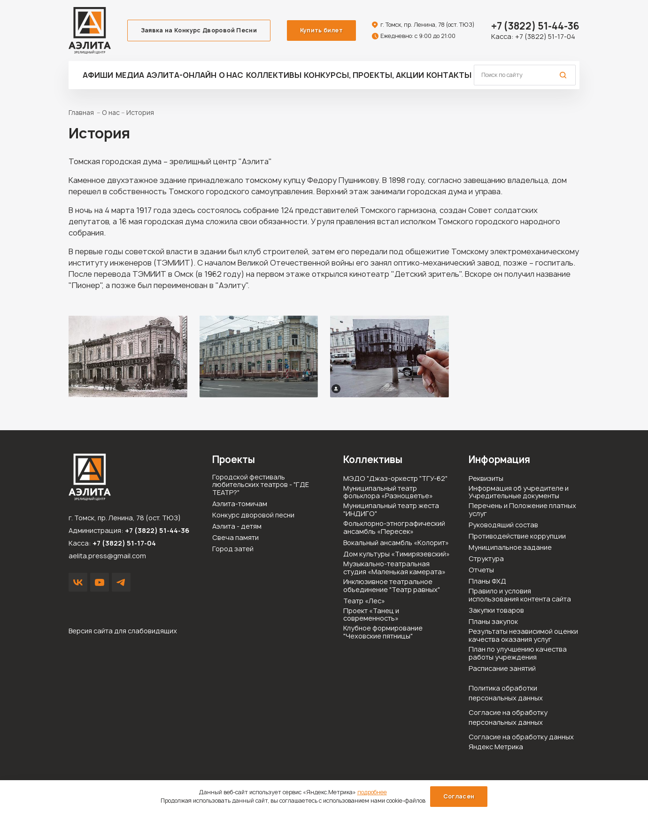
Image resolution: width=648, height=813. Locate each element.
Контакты (448, 75)
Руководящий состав (503, 525)
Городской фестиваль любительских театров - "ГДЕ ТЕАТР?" (260, 485)
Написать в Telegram (121, 582)
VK (78, 582)
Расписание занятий (502, 669)
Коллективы (273, 75)
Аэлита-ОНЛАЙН (181, 75)
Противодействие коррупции (517, 536)
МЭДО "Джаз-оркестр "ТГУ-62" (395, 479)
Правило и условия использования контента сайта (520, 595)
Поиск (563, 75)
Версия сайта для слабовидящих (123, 630)
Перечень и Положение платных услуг (522, 510)
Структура (486, 559)
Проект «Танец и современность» (371, 615)
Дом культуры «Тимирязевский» (396, 554)
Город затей (233, 549)
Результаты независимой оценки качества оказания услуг (523, 636)
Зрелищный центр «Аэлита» (90, 30)
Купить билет (321, 30)
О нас (231, 75)
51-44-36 (535, 26)
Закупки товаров (496, 611)
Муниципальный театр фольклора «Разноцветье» (388, 493)
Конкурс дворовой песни (253, 515)
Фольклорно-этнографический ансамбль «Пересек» (394, 528)
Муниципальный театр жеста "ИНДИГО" (391, 510)
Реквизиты (486, 479)
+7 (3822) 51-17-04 (545, 36)
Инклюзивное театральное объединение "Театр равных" (391, 586)
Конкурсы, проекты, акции (364, 75)
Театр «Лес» (364, 601)
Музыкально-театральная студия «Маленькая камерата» (394, 568)
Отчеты (481, 570)
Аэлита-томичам (239, 504)
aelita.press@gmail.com (107, 555)
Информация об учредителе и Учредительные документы (519, 493)
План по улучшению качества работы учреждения (518, 653)
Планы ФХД (487, 581)
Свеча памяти (235, 538)
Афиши (98, 75)
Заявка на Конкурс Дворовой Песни (199, 30)
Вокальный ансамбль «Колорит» (396, 543)
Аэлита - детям (237, 527)
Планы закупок (493, 622)
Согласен (459, 796)
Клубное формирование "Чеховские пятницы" (383, 632)
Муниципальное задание (510, 548)
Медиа (130, 75)
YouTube (99, 582)
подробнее (372, 792)
